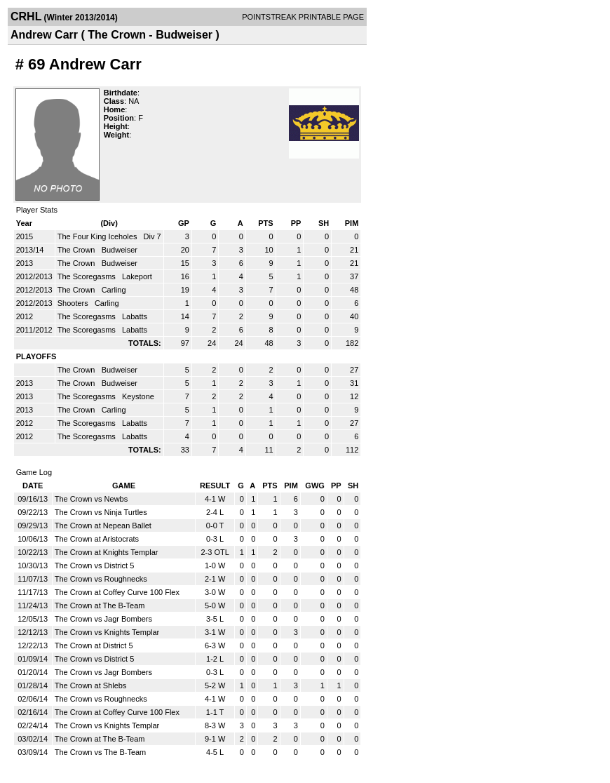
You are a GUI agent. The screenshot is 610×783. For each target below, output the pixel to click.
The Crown (77, 250)
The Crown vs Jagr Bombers (103, 619)
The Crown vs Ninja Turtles (101, 512)
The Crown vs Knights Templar (107, 632)
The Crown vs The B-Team (101, 752)
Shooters (73, 303)
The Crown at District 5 (94, 645)
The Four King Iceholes (98, 236)
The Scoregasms (87, 276)
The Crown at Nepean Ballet (103, 525)
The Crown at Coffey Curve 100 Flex (117, 592)
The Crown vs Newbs (91, 499)
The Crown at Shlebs (91, 685)
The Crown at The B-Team (100, 605)
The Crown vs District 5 (95, 565)
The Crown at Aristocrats (97, 539)
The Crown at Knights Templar (106, 552)
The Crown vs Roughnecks (101, 579)
